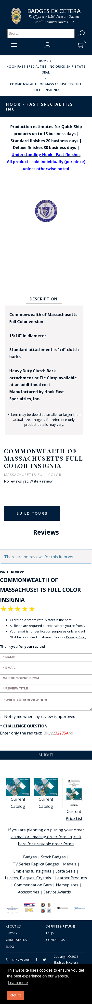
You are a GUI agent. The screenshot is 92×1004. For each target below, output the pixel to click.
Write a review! (41, 481)
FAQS (49, 933)
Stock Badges (53, 857)
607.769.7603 (18, 960)
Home (44, 61)
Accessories (28, 892)
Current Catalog (18, 793)
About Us (13, 926)
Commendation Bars (33, 885)
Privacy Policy (76, 637)
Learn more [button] (18, 983)
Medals (69, 864)
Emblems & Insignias (32, 871)
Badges (30, 857)
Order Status (16, 940)
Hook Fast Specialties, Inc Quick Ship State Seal (46, 69)
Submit (46, 754)
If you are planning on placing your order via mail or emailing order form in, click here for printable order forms (46, 837)
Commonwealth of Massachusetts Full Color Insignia (46, 87)
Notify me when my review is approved (39, 716)
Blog (10, 947)
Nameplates (67, 885)
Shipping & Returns (60, 926)
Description (43, 299)
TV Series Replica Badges (36, 864)
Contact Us (55, 940)
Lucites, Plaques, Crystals (28, 878)
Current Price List (74, 799)
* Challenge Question (24, 726)
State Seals (65, 871)
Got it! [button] (15, 995)
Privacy (11, 933)
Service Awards (57, 892)
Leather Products (71, 878)
